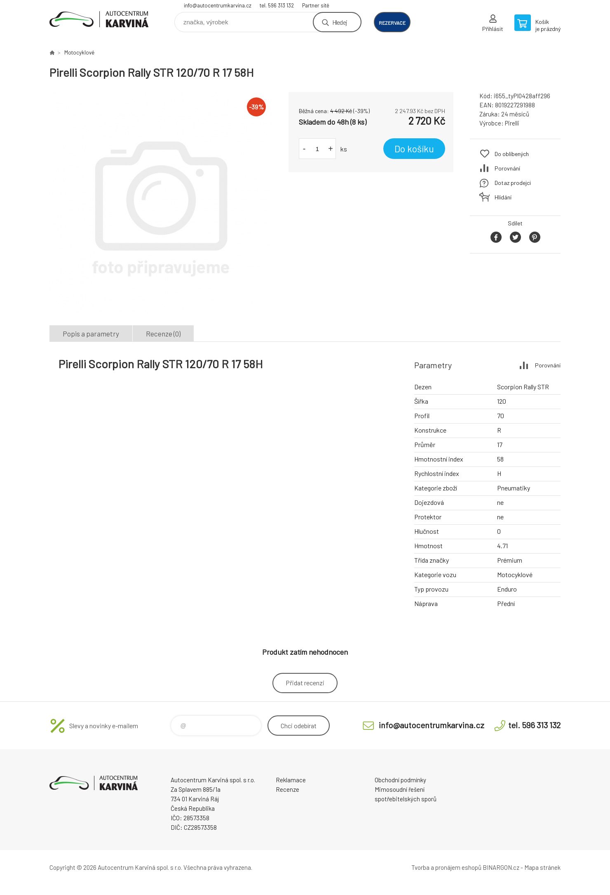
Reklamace (291, 780)
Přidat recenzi (305, 683)
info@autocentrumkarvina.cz (217, 5)
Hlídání (503, 197)
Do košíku (414, 148)
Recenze (287, 789)
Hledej (339, 22)
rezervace (392, 23)
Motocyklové (79, 52)
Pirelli (512, 123)
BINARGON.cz (501, 867)
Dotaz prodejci (513, 182)
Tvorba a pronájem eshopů (446, 867)
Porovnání (507, 168)
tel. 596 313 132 (277, 5)
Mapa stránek (542, 867)
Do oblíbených (512, 153)
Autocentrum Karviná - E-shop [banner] (98, 19)
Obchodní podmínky (400, 780)
